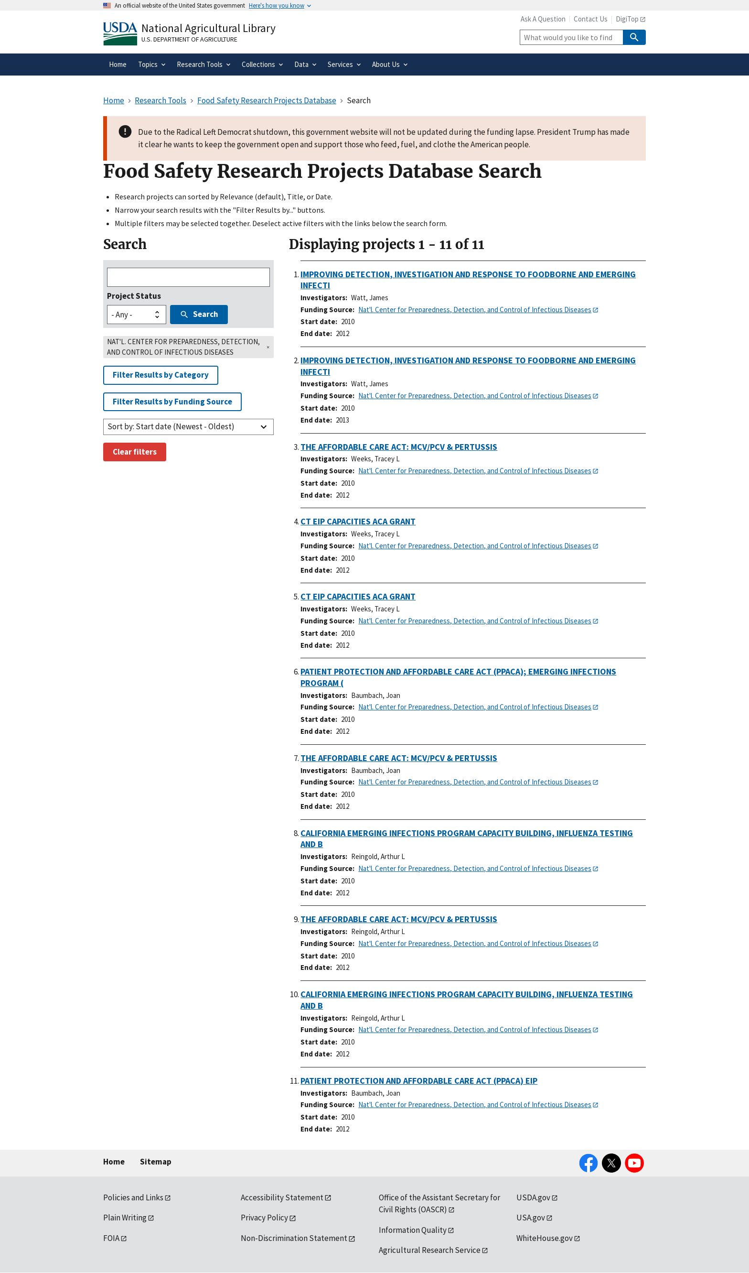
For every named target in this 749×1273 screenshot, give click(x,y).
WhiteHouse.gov (544, 1238)
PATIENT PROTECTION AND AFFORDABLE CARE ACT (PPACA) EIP (418, 1080)
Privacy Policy (264, 1217)
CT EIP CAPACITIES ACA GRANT (358, 521)
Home (114, 1161)
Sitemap (155, 1161)
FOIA (111, 1238)
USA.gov (530, 1217)
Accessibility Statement (282, 1197)
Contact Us (591, 19)
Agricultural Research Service (430, 1250)
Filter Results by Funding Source (172, 401)
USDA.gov (533, 1197)
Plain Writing (125, 1217)
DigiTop (627, 18)
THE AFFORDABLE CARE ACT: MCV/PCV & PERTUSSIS (398, 446)
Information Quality (413, 1230)
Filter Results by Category (161, 375)
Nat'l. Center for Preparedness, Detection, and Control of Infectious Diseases (474, 309)
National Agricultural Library (208, 28)
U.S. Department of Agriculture (189, 39)
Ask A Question (543, 19)
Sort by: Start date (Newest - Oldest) (171, 426)
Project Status (134, 296)
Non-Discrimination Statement (294, 1238)
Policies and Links (133, 1197)
